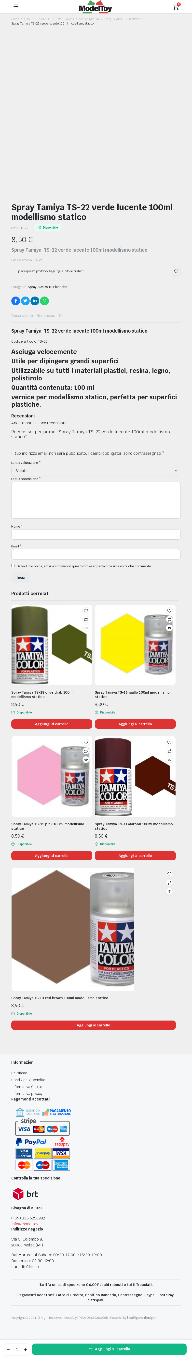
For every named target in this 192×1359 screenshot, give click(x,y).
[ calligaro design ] (142, 1318)
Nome (17, 526)
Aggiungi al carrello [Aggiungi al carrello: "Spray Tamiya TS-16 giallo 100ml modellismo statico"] (135, 724)
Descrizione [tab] (22, 315)
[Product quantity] (17, 1349)
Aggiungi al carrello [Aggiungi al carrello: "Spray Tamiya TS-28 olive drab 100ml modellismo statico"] (52, 724)
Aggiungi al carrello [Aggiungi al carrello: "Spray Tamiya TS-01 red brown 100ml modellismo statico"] (93, 1025)
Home (15, 19)
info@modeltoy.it (26, 1224)
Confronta (85, 619)
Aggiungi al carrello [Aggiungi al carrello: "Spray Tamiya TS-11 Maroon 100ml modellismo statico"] (135, 856)
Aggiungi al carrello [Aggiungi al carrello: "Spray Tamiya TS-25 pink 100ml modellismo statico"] (52, 856)
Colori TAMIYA (65, 19)
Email (16, 546)
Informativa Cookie (26, 1087)
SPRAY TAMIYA (89, 19)
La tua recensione (26, 479)
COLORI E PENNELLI (37, 19)
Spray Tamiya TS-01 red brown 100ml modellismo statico (59, 998)
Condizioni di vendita (28, 1080)
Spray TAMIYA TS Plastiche (122, 19)
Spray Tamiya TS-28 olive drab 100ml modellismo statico (42, 694)
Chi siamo (19, 1073)
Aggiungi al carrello (112, 1349)
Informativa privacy (26, 1093)
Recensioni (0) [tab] (50, 315)
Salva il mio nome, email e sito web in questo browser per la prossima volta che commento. (84, 566)
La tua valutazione (26, 463)
